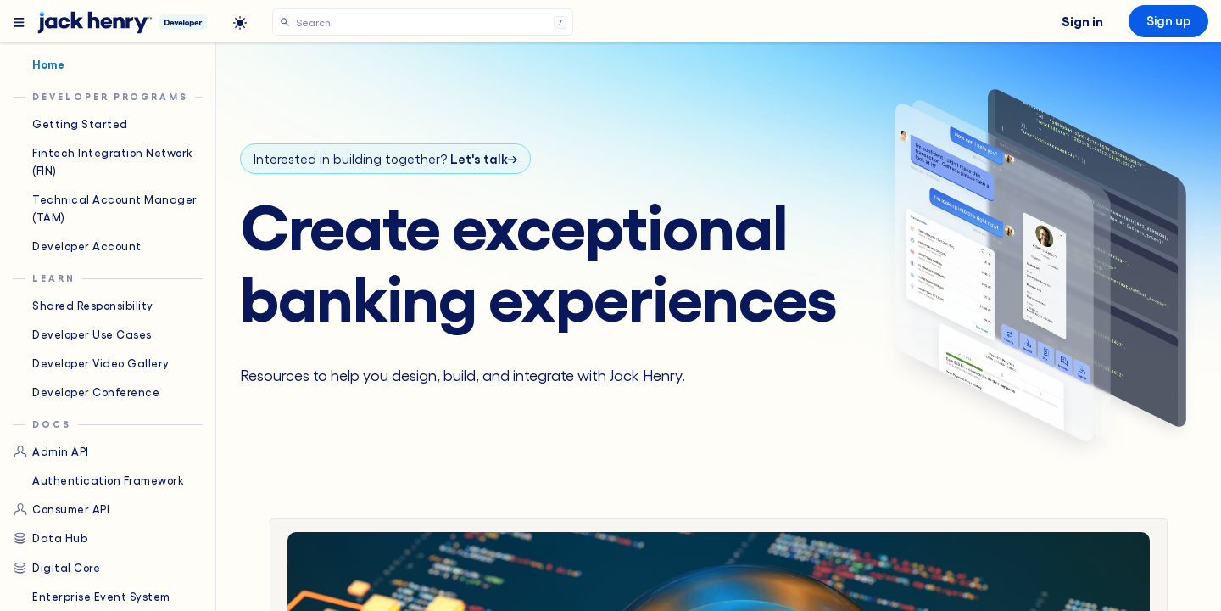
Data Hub (50, 538)
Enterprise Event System (91, 596)
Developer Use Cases (82, 334)
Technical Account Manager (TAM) (105, 207)
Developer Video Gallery (91, 363)
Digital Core (56, 567)
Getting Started (70, 124)
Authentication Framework (98, 480)
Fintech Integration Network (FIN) (103, 161)
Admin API (51, 451)
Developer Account (77, 246)
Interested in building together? (385, 158)
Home (38, 64)
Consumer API (61, 509)
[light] (240, 23)
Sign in (1082, 20)
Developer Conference (86, 392)
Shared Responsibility (83, 305)
